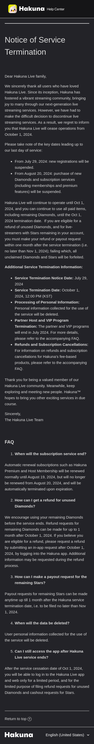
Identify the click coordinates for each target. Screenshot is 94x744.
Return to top (18, 719)
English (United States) (65, 735)
